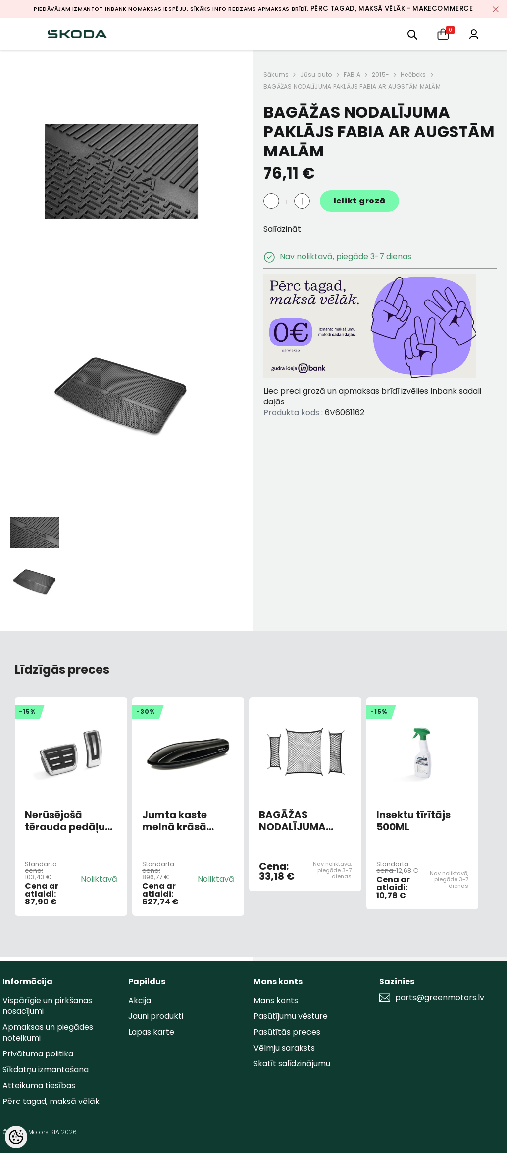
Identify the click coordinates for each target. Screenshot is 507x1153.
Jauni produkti (155, 1016)
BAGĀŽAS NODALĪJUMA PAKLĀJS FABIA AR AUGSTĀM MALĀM (352, 86)
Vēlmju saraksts (284, 1047)
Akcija (139, 1000)
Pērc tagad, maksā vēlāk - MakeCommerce (391, 8)
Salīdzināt (282, 229)
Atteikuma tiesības (38, 1085)
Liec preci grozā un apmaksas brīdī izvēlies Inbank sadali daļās (372, 396)
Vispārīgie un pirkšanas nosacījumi (47, 1006)
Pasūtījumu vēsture (291, 1016)
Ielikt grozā (360, 200)
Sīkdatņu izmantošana (45, 1069)
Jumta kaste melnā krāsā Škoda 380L (174, 821)
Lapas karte (151, 1032)
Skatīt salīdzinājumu (292, 1063)
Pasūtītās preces (287, 1032)
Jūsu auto (316, 74)
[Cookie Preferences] (16, 1137)
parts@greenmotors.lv (439, 997)
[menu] (412, 34)
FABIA (352, 74)
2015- (380, 74)
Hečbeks (413, 74)
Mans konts (276, 1000)
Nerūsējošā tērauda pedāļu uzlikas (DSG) (65, 821)
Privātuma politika (37, 1053)
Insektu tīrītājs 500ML (413, 821)
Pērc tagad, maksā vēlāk (51, 1101)
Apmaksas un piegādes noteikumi (47, 1032)
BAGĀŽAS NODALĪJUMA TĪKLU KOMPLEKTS (304, 821)
